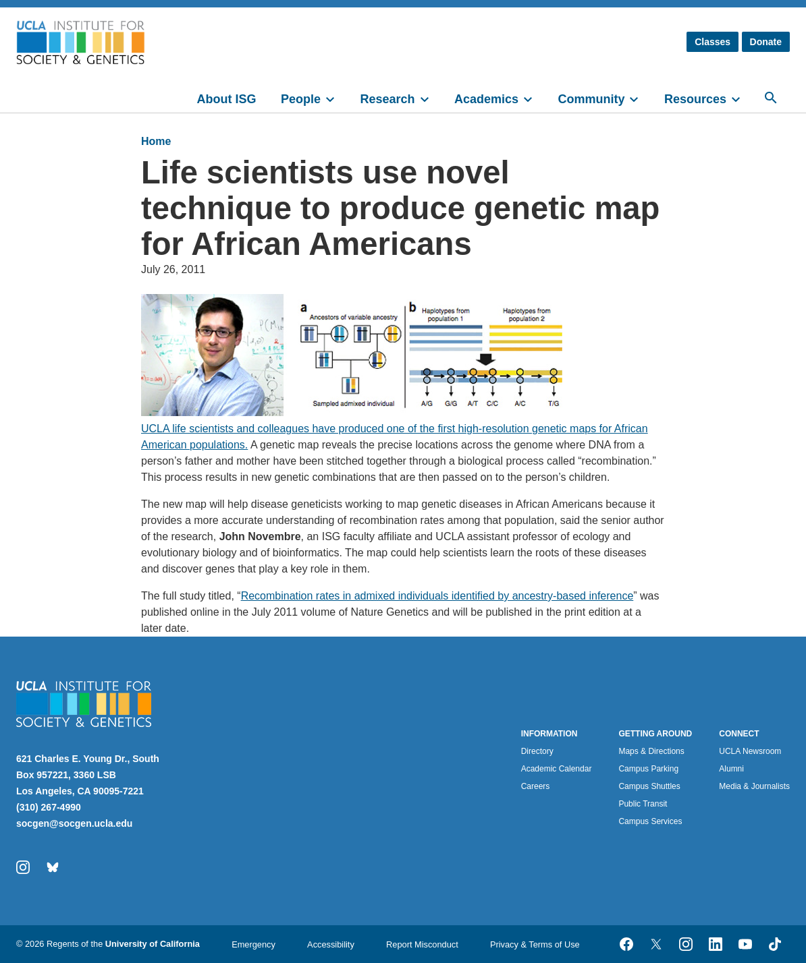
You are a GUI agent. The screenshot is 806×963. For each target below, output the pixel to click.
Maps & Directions (651, 751)
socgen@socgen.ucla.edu (74, 823)
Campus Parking (648, 769)
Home (156, 141)
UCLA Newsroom (750, 751)
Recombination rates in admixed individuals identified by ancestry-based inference (437, 596)
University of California (152, 944)
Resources (695, 99)
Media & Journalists (754, 786)
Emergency (253, 944)
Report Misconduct (422, 944)
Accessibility (330, 944)
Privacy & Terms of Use (535, 944)
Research (387, 99)
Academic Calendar (556, 769)
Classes (712, 41)
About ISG (227, 99)
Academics (486, 99)
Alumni (731, 769)
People (301, 99)
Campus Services (650, 821)
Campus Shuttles (649, 786)
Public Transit (642, 804)
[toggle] (336, 98)
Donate (766, 41)
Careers (535, 786)
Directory (537, 751)
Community (591, 99)
